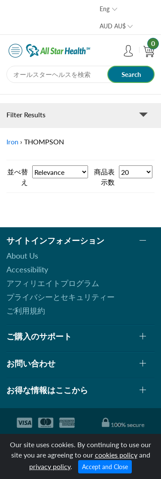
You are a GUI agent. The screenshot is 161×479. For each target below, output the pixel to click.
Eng (104, 8)
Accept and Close (105, 466)
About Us (22, 255)
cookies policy (116, 455)
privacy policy (49, 466)
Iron (12, 141)
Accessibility (27, 269)
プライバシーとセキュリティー (60, 297)
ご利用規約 (25, 310)
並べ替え (17, 177)
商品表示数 (104, 177)
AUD (113, 26)
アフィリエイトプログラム (52, 283)
